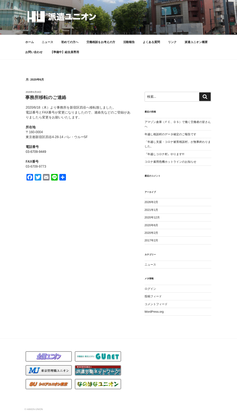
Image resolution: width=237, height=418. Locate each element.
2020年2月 (151, 232)
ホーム (29, 42)
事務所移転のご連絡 (45, 97)
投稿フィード (153, 296)
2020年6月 (151, 225)
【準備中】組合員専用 (64, 52)
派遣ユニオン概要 (196, 42)
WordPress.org (154, 311)
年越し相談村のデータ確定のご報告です (170, 134)
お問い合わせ (34, 52)
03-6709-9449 (36, 151)
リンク (172, 42)
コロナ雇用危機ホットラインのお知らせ (170, 161)
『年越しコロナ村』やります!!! (164, 154)
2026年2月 (151, 202)
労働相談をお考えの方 (100, 42)
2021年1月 (151, 209)
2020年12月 (152, 217)
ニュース (47, 42)
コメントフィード (156, 304)
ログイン (150, 288)
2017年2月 (151, 240)
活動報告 (129, 42)
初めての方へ (69, 42)
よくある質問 (151, 42)
